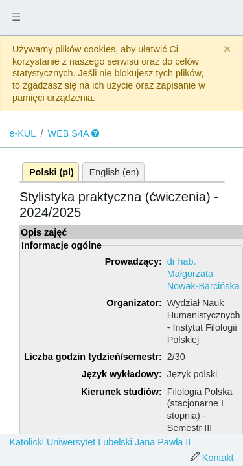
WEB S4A (68, 133)
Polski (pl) (51, 172)
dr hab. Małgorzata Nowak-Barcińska (203, 273)
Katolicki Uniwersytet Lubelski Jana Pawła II (100, 442)
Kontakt (218, 457)
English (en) (114, 172)
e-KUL (22, 133)
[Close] (227, 49)
